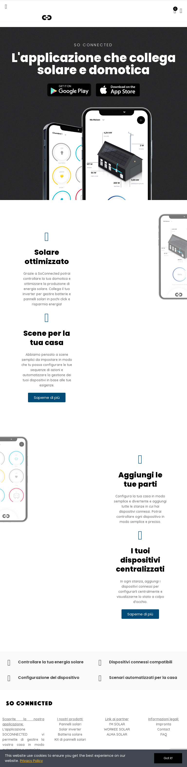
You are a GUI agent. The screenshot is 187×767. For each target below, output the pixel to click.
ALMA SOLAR (117, 734)
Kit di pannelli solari (70, 739)
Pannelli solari (70, 724)
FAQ (163, 734)
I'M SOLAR (117, 724)
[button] (46, 397)
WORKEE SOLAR (117, 729)
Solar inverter (70, 729)
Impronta (163, 724)
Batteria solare (70, 734)
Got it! (168, 758)
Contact (163, 729)
